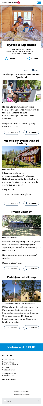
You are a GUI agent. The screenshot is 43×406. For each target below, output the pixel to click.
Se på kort (31, 132)
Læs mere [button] (12, 132)
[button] (32, 2)
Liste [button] (25, 70)
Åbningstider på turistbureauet (9, 375)
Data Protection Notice (22, 395)
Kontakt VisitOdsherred (8, 369)
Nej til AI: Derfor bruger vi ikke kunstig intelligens (10, 362)
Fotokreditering (9, 379)
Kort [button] (34, 70)
